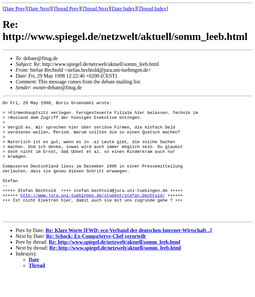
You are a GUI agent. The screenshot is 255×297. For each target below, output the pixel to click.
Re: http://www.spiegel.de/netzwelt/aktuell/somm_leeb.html (114, 265)
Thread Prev (66, 8)
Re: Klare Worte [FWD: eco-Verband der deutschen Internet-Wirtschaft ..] (129, 253)
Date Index (123, 8)
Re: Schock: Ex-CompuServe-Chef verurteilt (96, 259)
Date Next (39, 8)
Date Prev (14, 8)
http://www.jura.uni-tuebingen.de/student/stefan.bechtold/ (92, 214)
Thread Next (95, 8)
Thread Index (152, 8)
